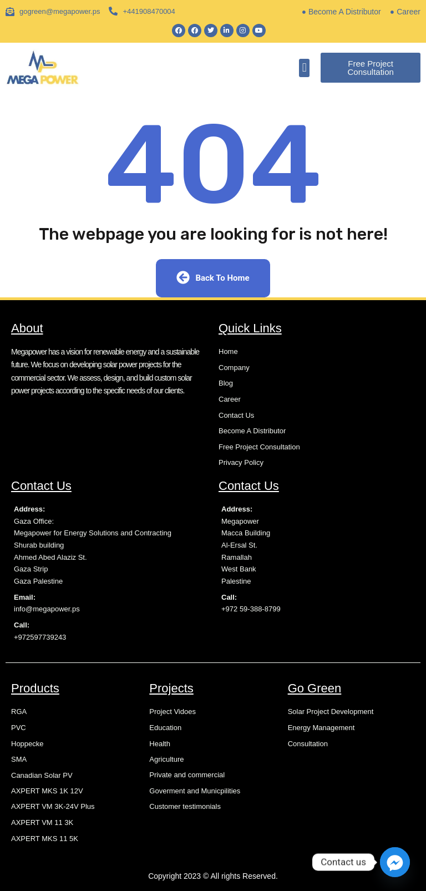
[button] (304, 68)
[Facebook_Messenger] (395, 862)
